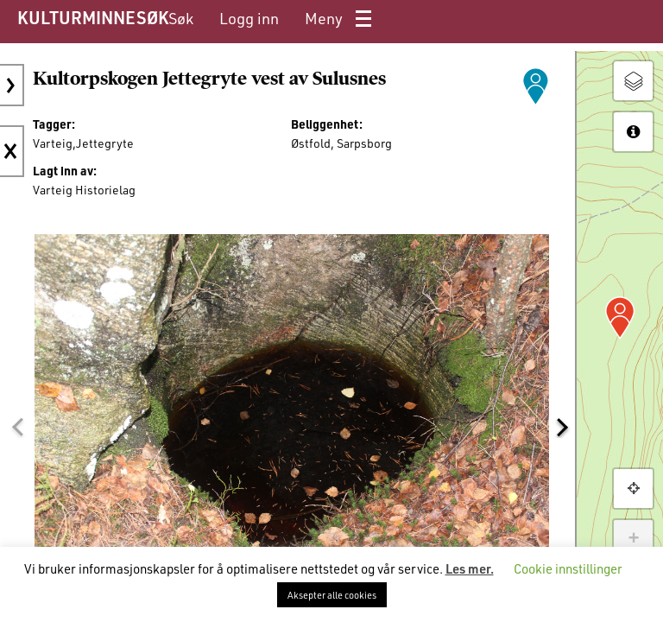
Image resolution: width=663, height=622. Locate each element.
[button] (17, 428)
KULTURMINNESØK (92, 17)
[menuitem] (180, 18)
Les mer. (469, 568)
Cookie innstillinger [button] (568, 568)
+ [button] (633, 539)
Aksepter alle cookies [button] (331, 594)
